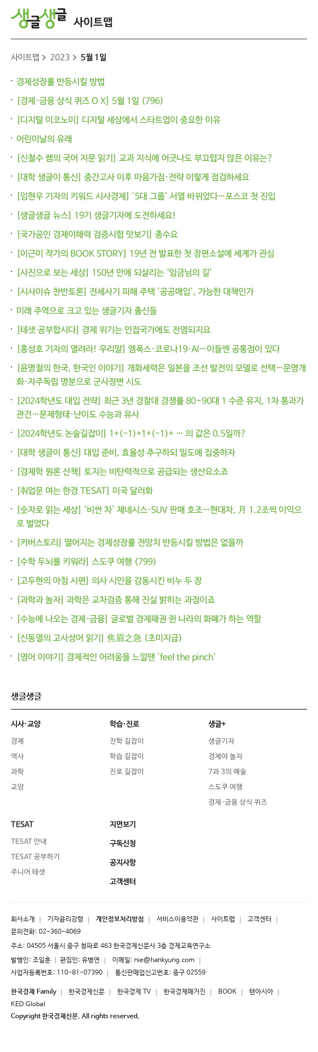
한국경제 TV (134, 992)
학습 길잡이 (127, 757)
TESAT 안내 (29, 842)
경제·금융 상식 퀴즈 (237, 802)
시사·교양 (25, 724)
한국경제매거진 (185, 992)
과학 (17, 772)
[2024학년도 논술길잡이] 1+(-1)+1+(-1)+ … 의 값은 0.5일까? (131, 434)
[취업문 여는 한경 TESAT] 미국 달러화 (84, 491)
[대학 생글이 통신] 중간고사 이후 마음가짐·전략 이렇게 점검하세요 (132, 177)
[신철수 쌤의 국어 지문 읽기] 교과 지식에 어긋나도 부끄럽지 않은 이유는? (144, 158)
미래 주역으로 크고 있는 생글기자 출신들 (86, 311)
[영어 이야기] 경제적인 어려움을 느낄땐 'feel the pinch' (116, 657)
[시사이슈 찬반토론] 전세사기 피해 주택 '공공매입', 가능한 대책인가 (135, 292)
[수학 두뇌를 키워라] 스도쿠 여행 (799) (86, 562)
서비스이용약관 (178, 919)
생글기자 (221, 741)
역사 (17, 757)
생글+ (217, 724)
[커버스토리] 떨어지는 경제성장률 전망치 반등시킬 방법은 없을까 (129, 543)
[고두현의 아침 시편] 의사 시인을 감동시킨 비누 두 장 (109, 581)
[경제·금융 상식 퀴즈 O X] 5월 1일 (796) (90, 101)
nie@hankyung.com (164, 960)
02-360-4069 (60, 932)
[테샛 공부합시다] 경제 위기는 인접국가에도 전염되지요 (113, 330)
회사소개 (23, 919)
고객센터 (260, 919)
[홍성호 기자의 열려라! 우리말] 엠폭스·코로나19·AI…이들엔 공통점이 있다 (148, 349)
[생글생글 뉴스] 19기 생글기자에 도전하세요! (96, 216)
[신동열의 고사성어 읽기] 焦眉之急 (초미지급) (99, 638)
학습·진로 (124, 724)
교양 (17, 787)
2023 (60, 57)
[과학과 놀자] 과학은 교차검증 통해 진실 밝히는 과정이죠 (115, 600)
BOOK (227, 992)
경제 (17, 741)
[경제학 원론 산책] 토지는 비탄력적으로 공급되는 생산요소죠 (122, 472)
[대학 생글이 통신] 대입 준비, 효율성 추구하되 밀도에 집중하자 (125, 453)
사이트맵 (93, 22)
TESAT (22, 824)
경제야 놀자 (225, 757)
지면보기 (123, 824)
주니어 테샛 (28, 872)
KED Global (28, 1004)
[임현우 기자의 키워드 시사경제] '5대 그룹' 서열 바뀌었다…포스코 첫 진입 (145, 196)
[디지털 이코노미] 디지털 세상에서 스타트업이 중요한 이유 (118, 120)
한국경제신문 (87, 992)
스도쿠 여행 (225, 787)
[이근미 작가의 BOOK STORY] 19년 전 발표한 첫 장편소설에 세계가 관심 (145, 254)
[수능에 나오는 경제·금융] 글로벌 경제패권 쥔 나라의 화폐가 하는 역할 (138, 619)
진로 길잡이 (127, 772)
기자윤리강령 (65, 919)
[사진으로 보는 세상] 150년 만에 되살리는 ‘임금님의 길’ (114, 273)
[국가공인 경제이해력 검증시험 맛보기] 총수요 (97, 235)
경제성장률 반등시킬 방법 (60, 82)
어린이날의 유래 (44, 139)
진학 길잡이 (127, 741)
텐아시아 (261, 992)
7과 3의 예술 (227, 772)
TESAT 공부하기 (35, 857)
